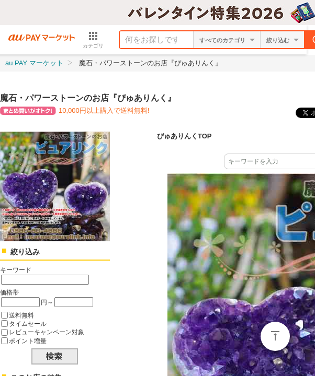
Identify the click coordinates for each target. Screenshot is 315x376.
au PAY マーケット (34, 63)
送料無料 (21, 315)
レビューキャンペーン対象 (46, 331)
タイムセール (28, 323)
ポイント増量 (28, 340)
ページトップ (275, 336)
